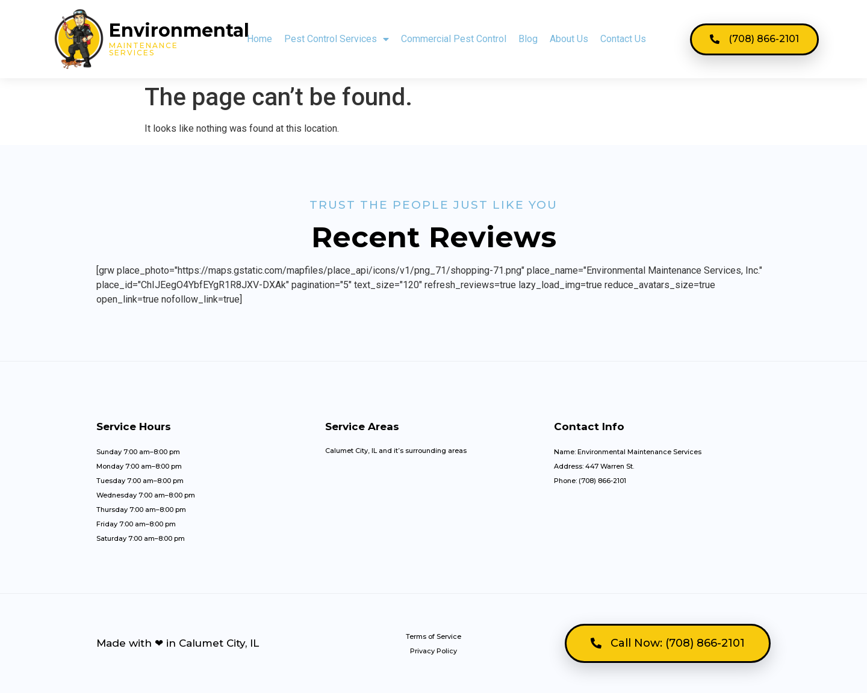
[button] (754, 39)
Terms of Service (433, 636)
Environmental (179, 30)
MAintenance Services (143, 49)
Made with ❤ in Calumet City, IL (177, 643)
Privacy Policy (433, 651)
